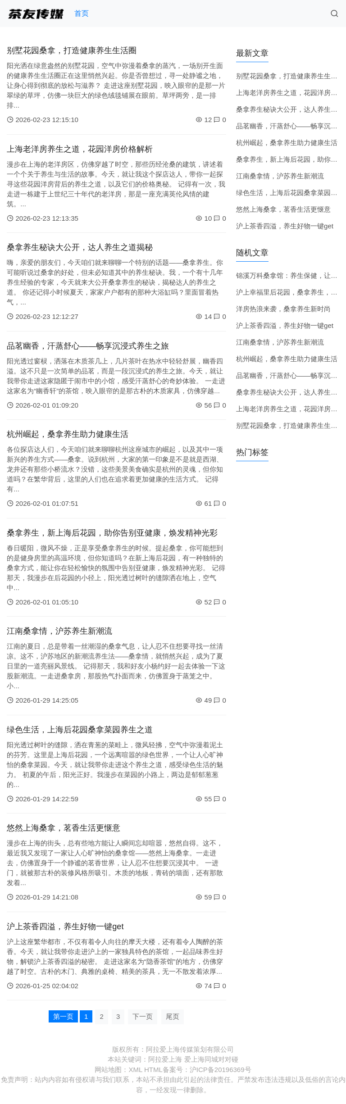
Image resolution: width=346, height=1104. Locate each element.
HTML (153, 1069)
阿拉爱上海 (165, 1059)
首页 (81, 13)
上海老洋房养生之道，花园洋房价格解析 (80, 149)
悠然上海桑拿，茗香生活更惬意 (63, 827)
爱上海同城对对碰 (211, 1059)
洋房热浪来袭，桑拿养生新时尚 (283, 309)
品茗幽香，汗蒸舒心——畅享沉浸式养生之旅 (88, 345)
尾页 (172, 1016)
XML (135, 1069)
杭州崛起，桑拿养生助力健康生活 (67, 434)
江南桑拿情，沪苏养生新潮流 (59, 631)
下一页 (142, 1016)
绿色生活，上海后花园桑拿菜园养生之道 (80, 729)
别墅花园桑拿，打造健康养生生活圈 (72, 50)
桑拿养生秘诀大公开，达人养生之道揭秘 (80, 247)
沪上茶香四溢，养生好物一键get (65, 926)
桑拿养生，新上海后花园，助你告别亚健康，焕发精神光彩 (112, 532)
